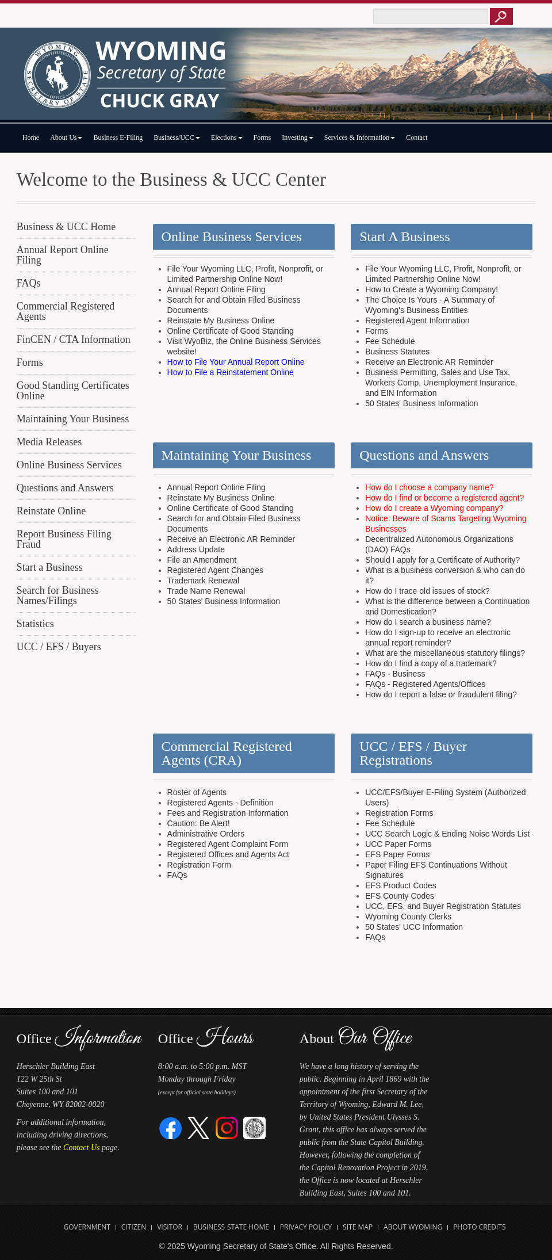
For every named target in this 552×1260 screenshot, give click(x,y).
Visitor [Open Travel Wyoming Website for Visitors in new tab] (169, 1227)
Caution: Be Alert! (198, 823)
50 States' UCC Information (414, 926)
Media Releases (49, 442)
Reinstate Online (51, 511)
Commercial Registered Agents (65, 311)
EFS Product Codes (400, 885)
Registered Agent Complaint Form (228, 844)
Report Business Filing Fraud (64, 539)
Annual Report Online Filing (63, 255)
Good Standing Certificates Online (73, 391)
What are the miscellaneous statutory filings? (445, 653)
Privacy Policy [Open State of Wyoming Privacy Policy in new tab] (306, 1227)
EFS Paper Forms (397, 854)
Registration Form (199, 864)
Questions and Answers (65, 488)
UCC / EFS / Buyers (59, 646)
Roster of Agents (197, 792)
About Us (66, 137)
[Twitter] (199, 1127)
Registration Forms (399, 813)
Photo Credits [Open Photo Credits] (479, 1227)
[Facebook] (171, 1127)
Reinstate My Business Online (221, 320)
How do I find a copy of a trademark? (431, 663)
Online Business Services (69, 465)
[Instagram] (227, 1127)
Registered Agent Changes (215, 570)
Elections (227, 137)
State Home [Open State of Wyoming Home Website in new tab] (248, 1227)
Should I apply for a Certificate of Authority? (442, 559)
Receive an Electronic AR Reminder (429, 361)
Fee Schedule (390, 341)
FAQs (29, 283)
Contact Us (81, 1147)
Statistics (35, 623)
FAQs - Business (395, 673)
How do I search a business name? (428, 622)
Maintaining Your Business (73, 419)
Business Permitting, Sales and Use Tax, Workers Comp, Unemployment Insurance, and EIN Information (441, 383)
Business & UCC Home (66, 226)
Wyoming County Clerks (408, 916)
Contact (416, 137)
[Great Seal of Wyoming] (254, 1127)
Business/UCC (177, 137)
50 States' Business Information (421, 403)
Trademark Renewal (203, 580)
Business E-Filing (118, 137)
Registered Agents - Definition (220, 802)
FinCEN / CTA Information (74, 339)
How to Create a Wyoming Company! (431, 289)
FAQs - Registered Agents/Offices (425, 684)
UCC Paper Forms (398, 844)
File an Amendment (202, 559)
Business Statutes (397, 351)
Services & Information (359, 137)
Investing (297, 137)
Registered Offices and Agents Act (228, 854)
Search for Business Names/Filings (58, 595)
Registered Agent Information (417, 320)
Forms (262, 137)
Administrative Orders (206, 833)
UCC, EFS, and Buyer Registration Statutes (443, 906)
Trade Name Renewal (206, 590)
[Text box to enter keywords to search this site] (430, 16)
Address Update (196, 549)
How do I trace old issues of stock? (427, 590)
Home (30, 137)
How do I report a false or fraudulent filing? (441, 694)
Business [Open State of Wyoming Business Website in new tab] (209, 1227)
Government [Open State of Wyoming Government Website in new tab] (87, 1227)
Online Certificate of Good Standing (230, 330)
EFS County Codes (399, 895)
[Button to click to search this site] (501, 16)
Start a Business (50, 567)
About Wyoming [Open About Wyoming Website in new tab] (413, 1227)
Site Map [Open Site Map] (358, 1227)
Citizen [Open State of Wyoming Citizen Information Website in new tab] (133, 1227)
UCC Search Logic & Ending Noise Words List (447, 833)
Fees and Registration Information (228, 813)
